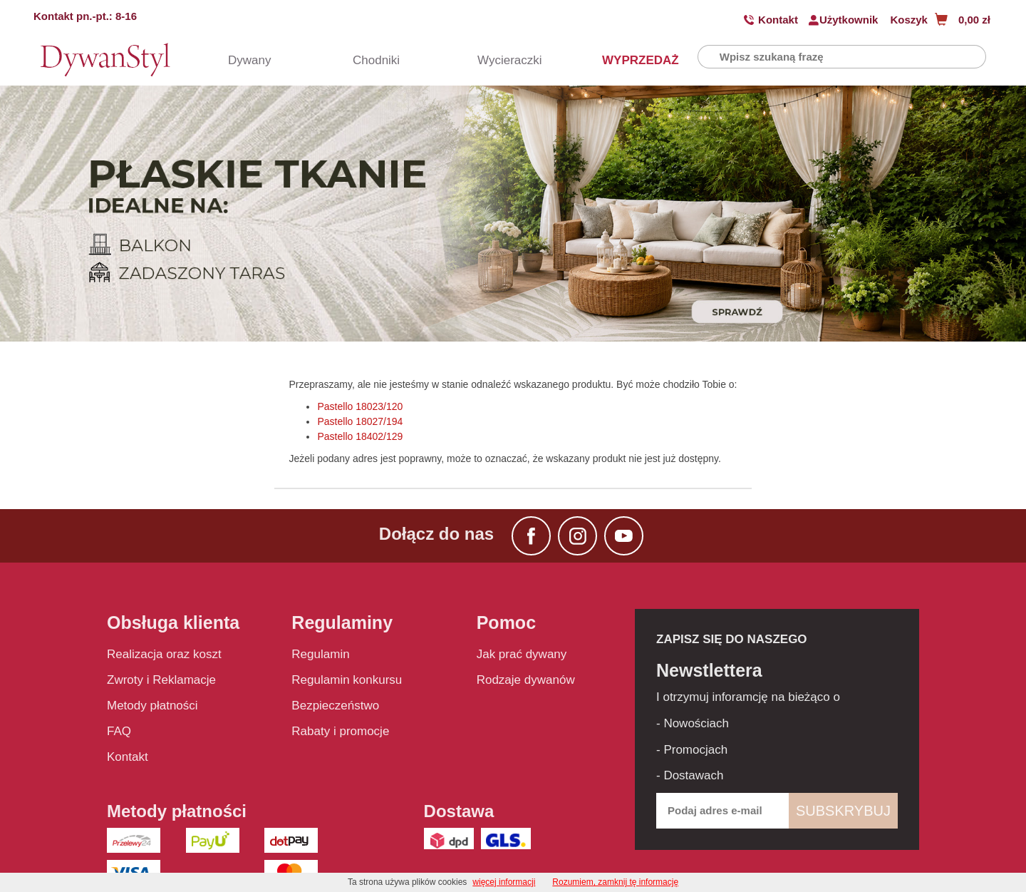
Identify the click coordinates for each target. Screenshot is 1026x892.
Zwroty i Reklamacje (161, 680)
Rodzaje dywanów (526, 680)
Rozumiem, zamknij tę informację (615, 882)
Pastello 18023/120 (360, 406)
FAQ (119, 731)
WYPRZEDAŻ (627, 60)
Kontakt (778, 20)
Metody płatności (152, 705)
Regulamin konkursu (346, 680)
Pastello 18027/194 (360, 421)
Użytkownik (849, 20)
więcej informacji (503, 882)
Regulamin (320, 654)
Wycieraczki (502, 60)
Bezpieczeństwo (335, 705)
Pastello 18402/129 (360, 436)
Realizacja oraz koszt (164, 654)
